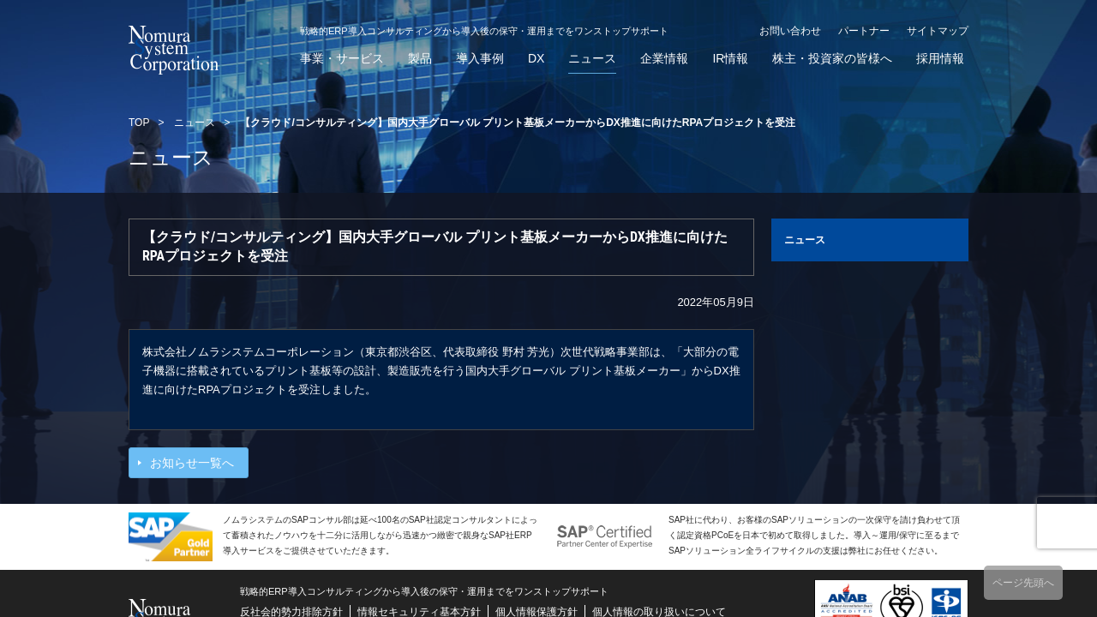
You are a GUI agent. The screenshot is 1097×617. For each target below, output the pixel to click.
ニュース (592, 58)
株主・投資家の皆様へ (832, 58)
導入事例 (480, 58)
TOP (139, 123)
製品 (420, 58)
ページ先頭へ (1023, 583)
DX (536, 58)
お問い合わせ (790, 31)
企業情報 (664, 58)
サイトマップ (937, 31)
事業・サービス (342, 58)
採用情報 (940, 58)
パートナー (864, 31)
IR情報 (730, 58)
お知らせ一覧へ (192, 463)
